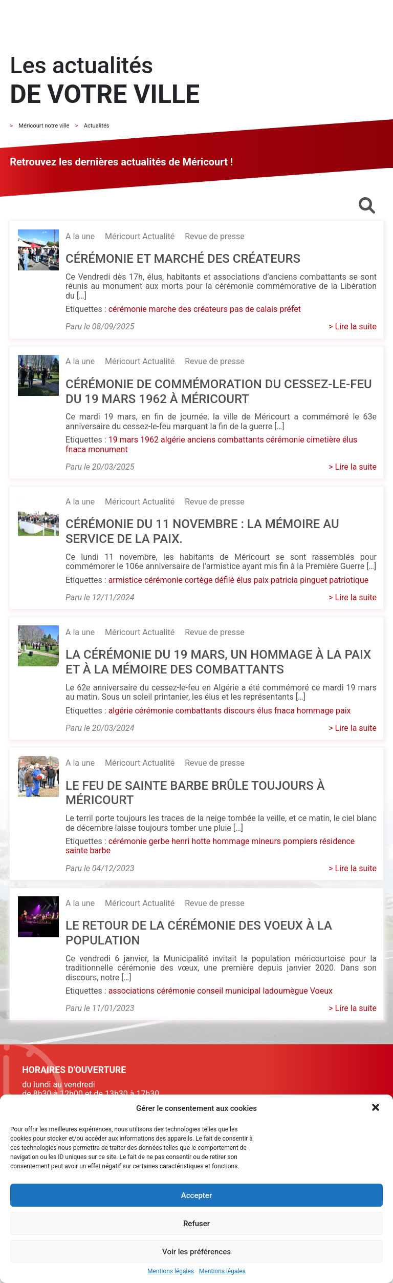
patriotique (348, 580)
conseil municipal (228, 991)
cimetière (323, 440)
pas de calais (253, 309)
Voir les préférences (196, 1251)
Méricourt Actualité (139, 236)
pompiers (300, 841)
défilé (224, 580)
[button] (376, 1108)
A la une (80, 236)
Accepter (196, 1195)
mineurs (266, 841)
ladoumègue (285, 991)
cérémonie (127, 309)
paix (261, 580)
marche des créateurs (188, 309)
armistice (125, 580)
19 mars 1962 (133, 440)
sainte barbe (88, 850)
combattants (198, 711)
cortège (199, 580)
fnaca (76, 449)
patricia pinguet (299, 580)
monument (107, 449)
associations (131, 991)
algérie (173, 440)
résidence (337, 841)
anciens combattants (225, 440)
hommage (315, 711)
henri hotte (190, 841)
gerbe (159, 841)
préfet (290, 309)
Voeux (321, 991)
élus (349, 440)
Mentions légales (170, 1271)
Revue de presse (214, 236)
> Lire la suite (353, 326)
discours (239, 711)
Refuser (196, 1223)
